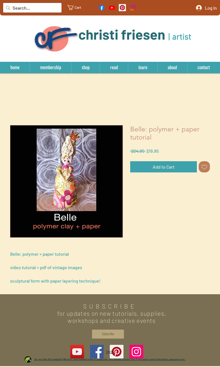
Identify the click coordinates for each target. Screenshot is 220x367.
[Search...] (32, 8)
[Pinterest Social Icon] (122, 7)
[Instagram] (132, 7)
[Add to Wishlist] (204, 166)
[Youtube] (112, 7)
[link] (77, 7)
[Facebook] (101, 7)
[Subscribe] (108, 334)
